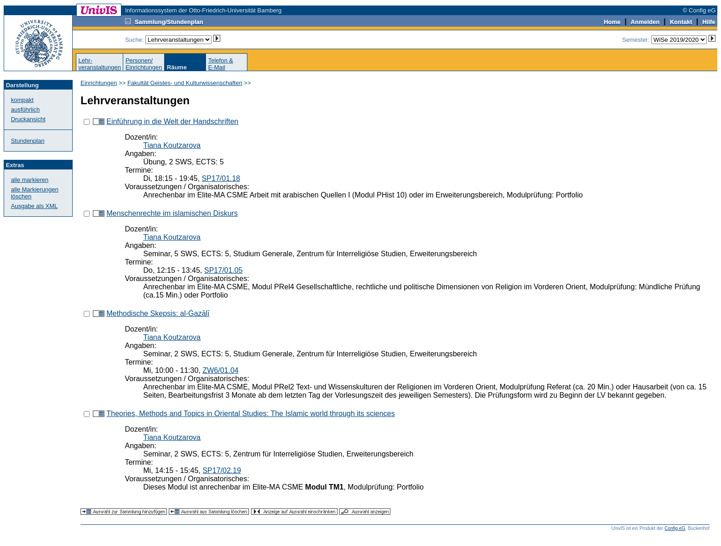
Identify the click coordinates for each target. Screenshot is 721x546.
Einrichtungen (98, 82)
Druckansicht (28, 119)
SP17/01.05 (223, 270)
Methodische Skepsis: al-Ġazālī (157, 313)
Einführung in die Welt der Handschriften (172, 121)
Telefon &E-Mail (220, 64)
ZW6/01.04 (220, 370)
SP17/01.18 (221, 178)
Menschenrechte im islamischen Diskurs (171, 213)
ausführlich (25, 109)
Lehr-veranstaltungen (99, 64)
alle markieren (30, 179)
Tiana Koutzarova (171, 145)
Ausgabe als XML (34, 206)
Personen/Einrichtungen (144, 64)
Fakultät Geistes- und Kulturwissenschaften (184, 82)
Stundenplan (28, 140)
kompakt (22, 99)
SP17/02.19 (221, 470)
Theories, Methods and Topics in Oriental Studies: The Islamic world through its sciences (250, 413)
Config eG (674, 528)
